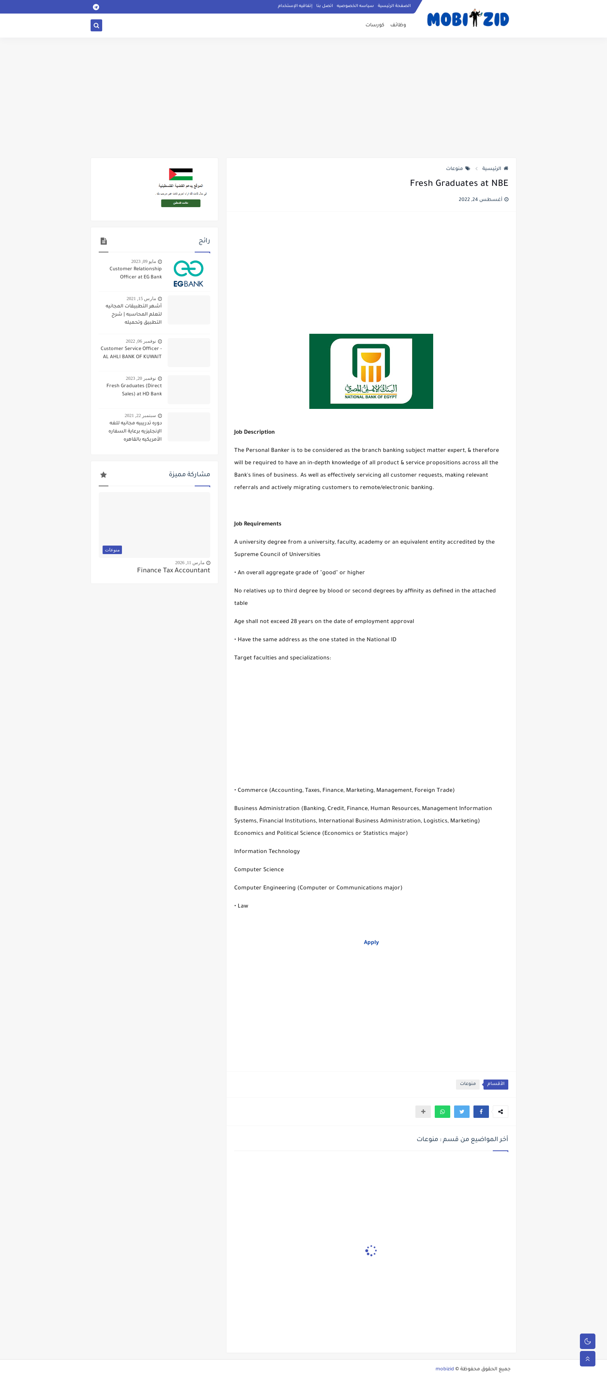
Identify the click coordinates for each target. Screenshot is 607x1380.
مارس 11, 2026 (189, 562)
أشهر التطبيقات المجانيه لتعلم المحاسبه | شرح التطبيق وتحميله (134, 315)
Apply (371, 943)
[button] (481, 1111)
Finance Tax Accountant (173, 571)
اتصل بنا (324, 6)
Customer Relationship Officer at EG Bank (136, 273)
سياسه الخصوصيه (355, 6)
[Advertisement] (303, 97)
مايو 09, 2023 (143, 261)
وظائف (398, 25)
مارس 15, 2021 (141, 298)
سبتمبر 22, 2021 (140, 415)
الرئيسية (495, 169)
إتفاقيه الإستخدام (295, 6)
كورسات (374, 25)
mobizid (445, 1369)
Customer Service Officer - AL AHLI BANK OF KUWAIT (131, 353)
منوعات (458, 169)
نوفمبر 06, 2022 (141, 341)
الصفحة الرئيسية (394, 6)
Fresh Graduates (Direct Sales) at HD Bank (134, 390)
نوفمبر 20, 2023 (141, 378)
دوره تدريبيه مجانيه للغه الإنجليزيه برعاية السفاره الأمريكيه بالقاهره (135, 432)
